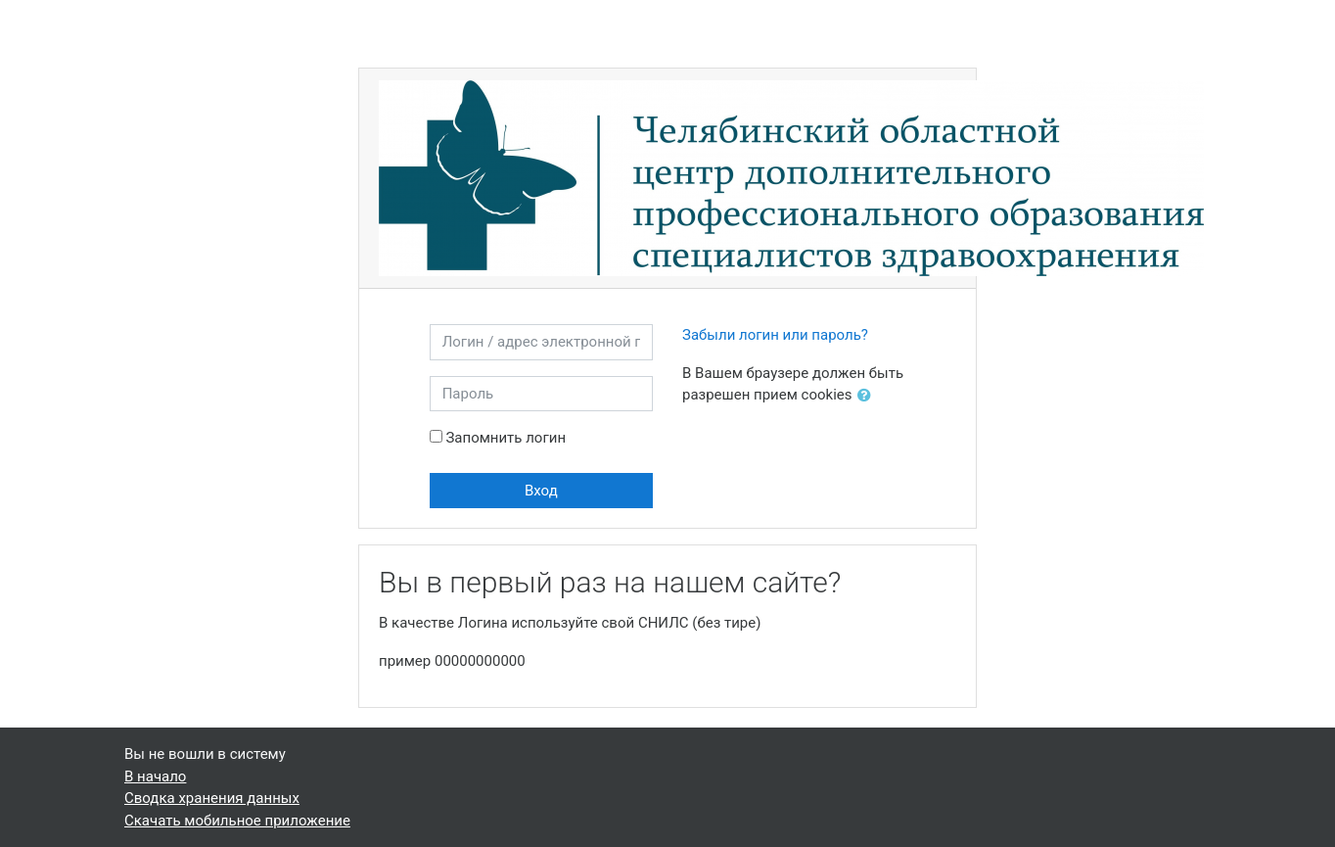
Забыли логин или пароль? (775, 335)
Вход (541, 490)
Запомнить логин (505, 438)
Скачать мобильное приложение (237, 820)
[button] (868, 396)
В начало (155, 776)
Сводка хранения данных (211, 798)
